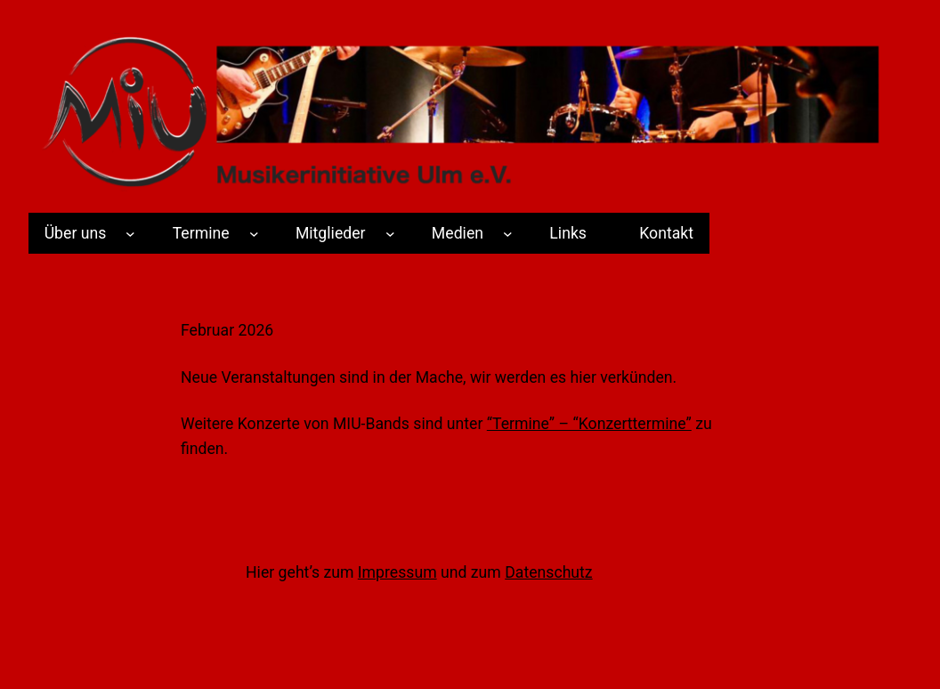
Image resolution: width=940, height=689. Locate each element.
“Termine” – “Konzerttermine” (589, 424)
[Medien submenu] (508, 234)
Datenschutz (548, 572)
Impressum (397, 572)
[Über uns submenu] (130, 234)
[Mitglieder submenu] (390, 234)
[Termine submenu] (254, 234)
